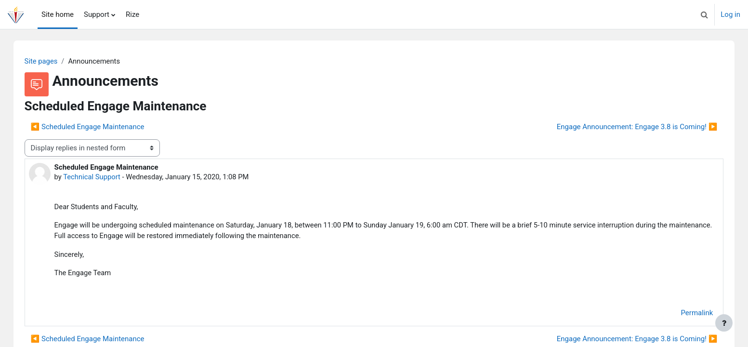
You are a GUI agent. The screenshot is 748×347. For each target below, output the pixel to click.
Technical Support (102, 177)
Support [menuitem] (96, 14)
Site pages (51, 61)
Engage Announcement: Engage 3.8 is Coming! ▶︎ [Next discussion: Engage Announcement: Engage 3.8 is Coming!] (627, 126)
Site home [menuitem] (57, 14)
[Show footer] (724, 323)
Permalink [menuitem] (687, 314)
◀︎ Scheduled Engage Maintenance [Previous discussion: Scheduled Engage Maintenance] (97, 126)
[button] (704, 14)
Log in (730, 14)
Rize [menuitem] (132, 14)
